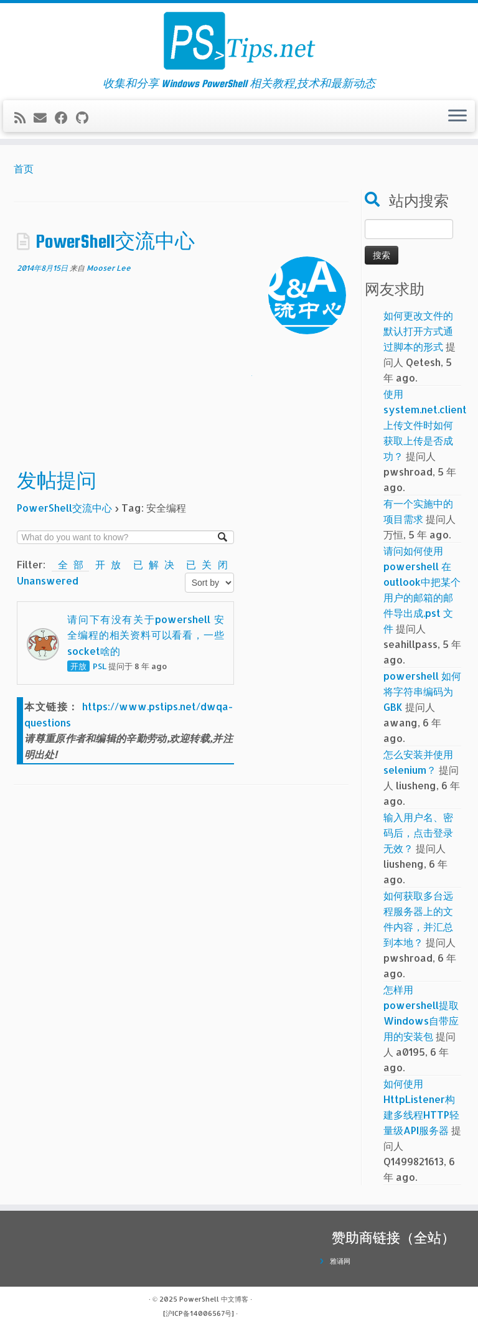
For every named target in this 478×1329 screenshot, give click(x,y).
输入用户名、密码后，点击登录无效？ (418, 832)
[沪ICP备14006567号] (198, 1313)
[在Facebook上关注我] (65, 118)
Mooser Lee (109, 268)
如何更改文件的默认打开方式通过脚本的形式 (418, 331)
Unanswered (47, 580)
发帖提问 (56, 480)
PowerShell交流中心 (115, 240)
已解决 (156, 564)
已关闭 (206, 564)
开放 (110, 564)
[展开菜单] (457, 116)
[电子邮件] (44, 118)
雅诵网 (340, 1261)
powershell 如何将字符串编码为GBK (422, 691)
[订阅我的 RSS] (24, 118)
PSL (99, 666)
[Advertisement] (125, 371)
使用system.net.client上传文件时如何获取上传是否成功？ (425, 425)
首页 (24, 168)
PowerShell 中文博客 (213, 1299)
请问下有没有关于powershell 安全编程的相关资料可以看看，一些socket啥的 (145, 635)
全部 (70, 564)
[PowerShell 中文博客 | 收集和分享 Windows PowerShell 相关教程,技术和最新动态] (239, 40)
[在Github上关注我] (86, 118)
